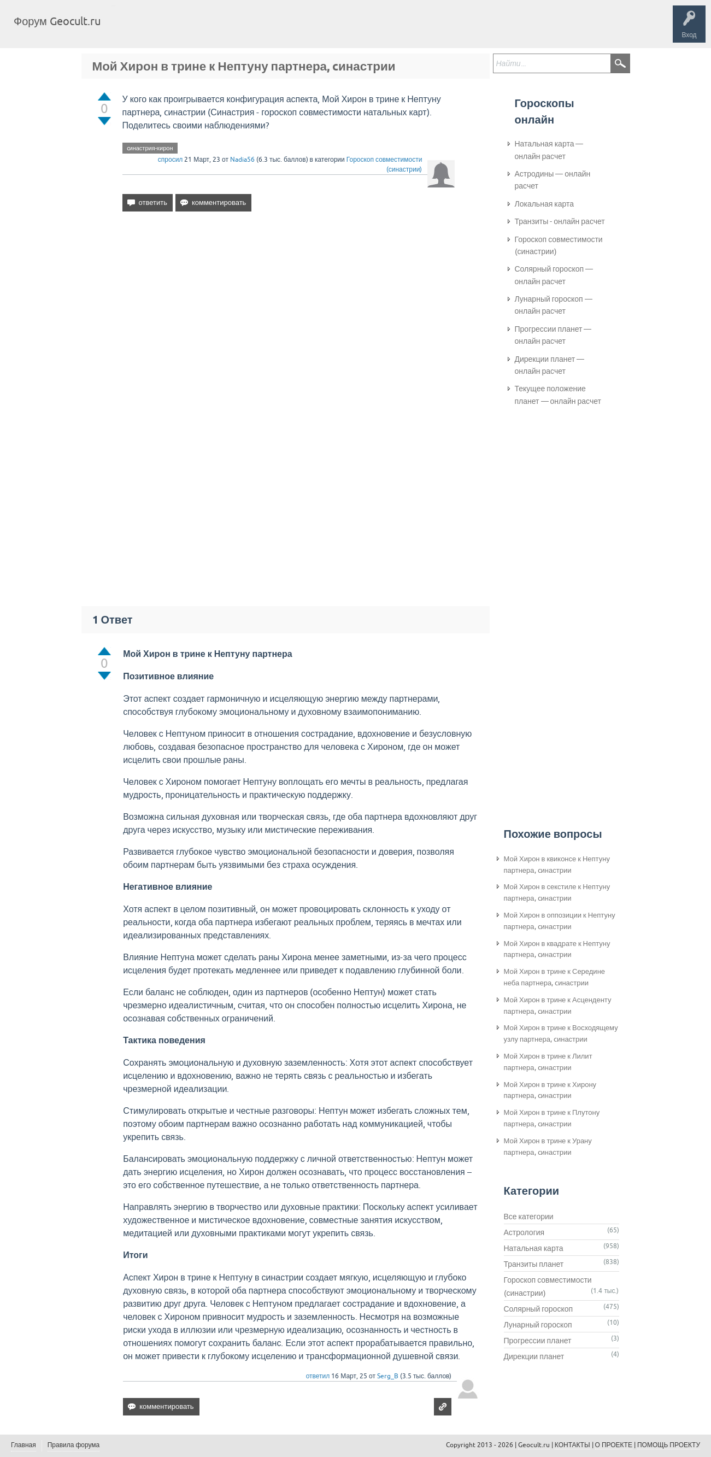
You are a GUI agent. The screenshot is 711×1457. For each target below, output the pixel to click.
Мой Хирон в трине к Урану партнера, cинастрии (548, 1146)
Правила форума (74, 1445)
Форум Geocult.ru (57, 21)
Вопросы (165, 29)
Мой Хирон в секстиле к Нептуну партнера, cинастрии (557, 892)
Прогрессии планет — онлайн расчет (553, 335)
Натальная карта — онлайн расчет (549, 149)
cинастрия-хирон (150, 148)
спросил (170, 159)
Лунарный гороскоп (538, 1324)
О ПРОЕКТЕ (613, 1445)
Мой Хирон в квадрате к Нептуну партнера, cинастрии (557, 949)
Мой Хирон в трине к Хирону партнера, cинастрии (550, 1090)
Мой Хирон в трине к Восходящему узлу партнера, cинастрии (561, 1033)
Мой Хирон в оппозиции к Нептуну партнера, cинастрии (559, 921)
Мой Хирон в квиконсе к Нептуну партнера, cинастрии (557, 864)
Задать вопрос (289, 29)
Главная (128, 29)
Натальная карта (533, 1248)
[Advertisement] (288, 314)
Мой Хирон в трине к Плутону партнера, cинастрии (552, 1118)
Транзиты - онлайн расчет (560, 221)
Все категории (529, 1216)
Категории (239, 29)
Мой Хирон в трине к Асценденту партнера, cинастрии (558, 1005)
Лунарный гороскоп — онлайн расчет (553, 305)
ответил (318, 1376)
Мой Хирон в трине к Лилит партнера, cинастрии (548, 1062)
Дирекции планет (534, 1356)
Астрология (524, 1232)
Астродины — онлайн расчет (553, 179)
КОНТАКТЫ (572, 1445)
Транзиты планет (534, 1264)
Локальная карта (544, 203)
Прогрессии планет (538, 1340)
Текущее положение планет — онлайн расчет (558, 394)
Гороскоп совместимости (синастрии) (559, 245)
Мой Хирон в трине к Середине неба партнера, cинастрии (555, 977)
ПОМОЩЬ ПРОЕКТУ (668, 1445)
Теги (201, 29)
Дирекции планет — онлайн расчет (550, 365)
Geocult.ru (534, 1445)
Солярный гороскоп (538, 1309)
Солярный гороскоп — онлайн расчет (554, 275)
